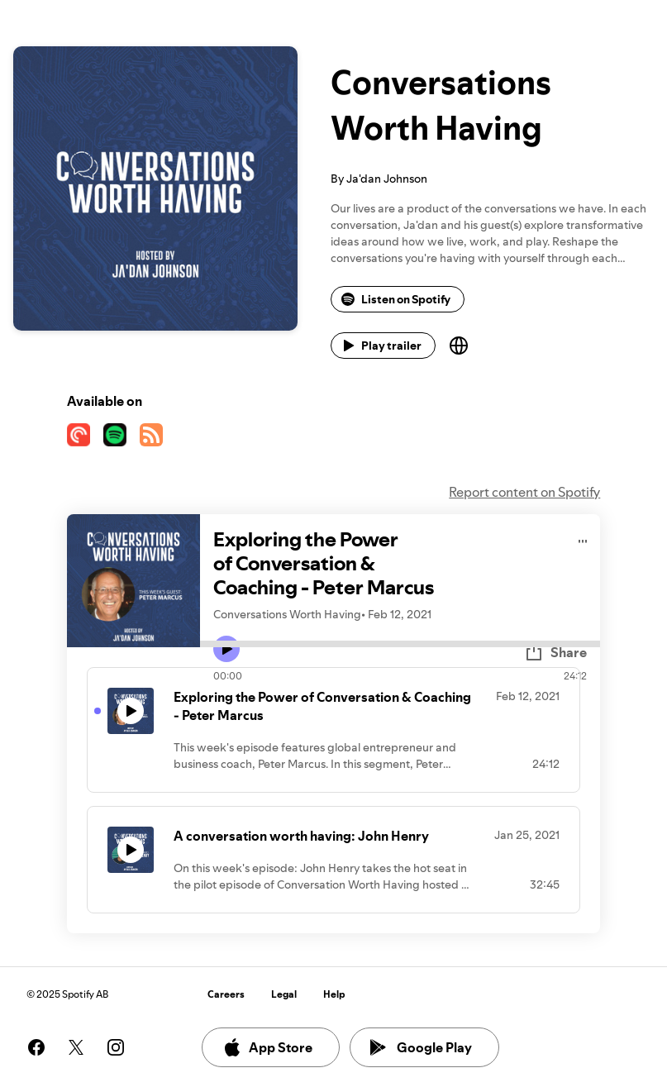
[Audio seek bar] (400, 644)
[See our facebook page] (36, 1047)
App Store (267, 1047)
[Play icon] (226, 649)
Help (334, 994)
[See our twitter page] (76, 1047)
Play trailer (381, 345)
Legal (284, 994)
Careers (226, 994)
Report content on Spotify (524, 492)
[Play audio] (583, 538)
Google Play (421, 1047)
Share (555, 652)
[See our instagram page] (116, 1047)
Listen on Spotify (395, 299)
